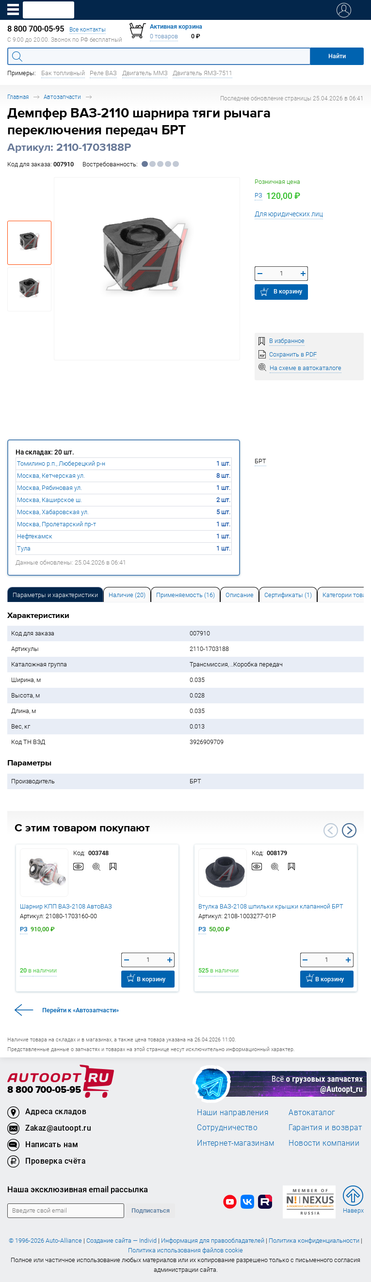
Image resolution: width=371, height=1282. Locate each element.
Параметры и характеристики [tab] (55, 595)
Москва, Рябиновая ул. (49, 488)
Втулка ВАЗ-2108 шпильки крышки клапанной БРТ (270, 906)
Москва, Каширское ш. (49, 500)
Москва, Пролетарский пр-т (56, 524)
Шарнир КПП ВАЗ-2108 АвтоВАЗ (66, 906)
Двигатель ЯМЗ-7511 (202, 73)
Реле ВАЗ (103, 73)
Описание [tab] (240, 595)
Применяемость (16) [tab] (185, 595)
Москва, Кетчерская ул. (51, 475)
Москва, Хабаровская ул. (53, 512)
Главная (18, 96)
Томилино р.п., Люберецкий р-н (61, 463)
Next (349, 830)
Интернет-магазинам (235, 1142)
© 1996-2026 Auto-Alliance (45, 1240)
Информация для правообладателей (212, 1240)
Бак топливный (63, 73)
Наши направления (233, 1112)
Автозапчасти (62, 96)
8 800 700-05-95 (44, 1090)
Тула (24, 548)
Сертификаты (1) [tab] (288, 595)
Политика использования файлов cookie (185, 1250)
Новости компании (324, 1142)
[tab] (55, 594)
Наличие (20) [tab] (127, 595)
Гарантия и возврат (325, 1127)
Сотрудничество (227, 1127)
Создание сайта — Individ (121, 1240)
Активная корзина (176, 26)
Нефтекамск (34, 536)
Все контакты (87, 29)
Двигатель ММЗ (145, 73)
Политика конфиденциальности (314, 1240)
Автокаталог (312, 1112)
